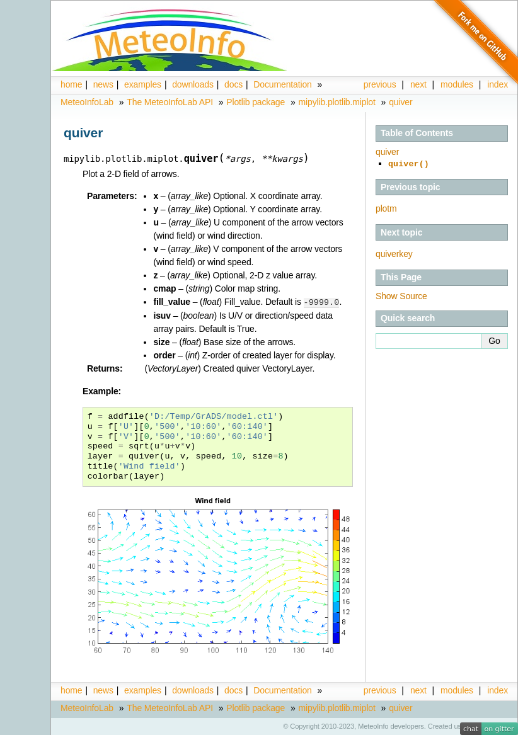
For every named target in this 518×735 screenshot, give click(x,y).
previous (380, 84)
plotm (386, 207)
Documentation (282, 84)
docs (233, 84)
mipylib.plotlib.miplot (337, 102)
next (418, 84)
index (497, 690)
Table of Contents (417, 133)
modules (456, 690)
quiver (400, 102)
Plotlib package (255, 102)
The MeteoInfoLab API (170, 102)
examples (142, 84)
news (103, 84)
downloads (193, 84)
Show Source (401, 295)
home (71, 84)
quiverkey (394, 253)
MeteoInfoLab (86, 102)
